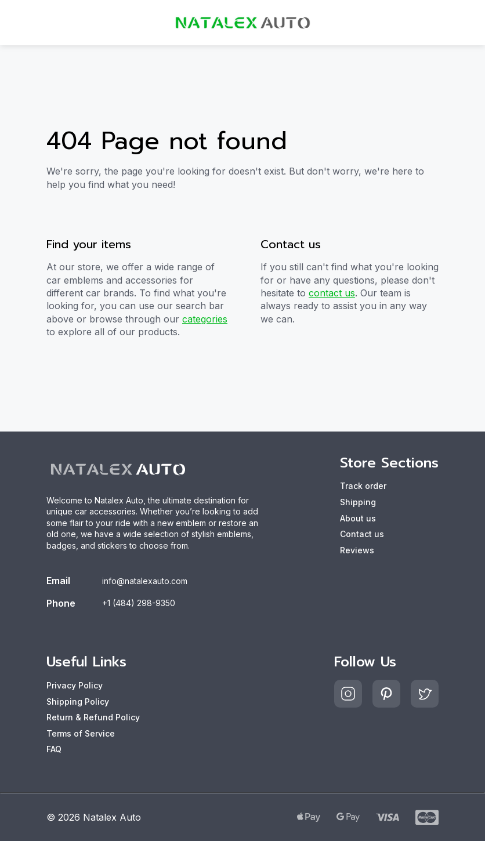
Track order (363, 486)
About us (358, 518)
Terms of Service (80, 733)
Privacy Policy (74, 685)
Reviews (357, 550)
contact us (332, 293)
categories (204, 319)
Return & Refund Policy (93, 717)
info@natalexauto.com (144, 581)
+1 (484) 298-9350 (138, 603)
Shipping (358, 502)
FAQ (53, 749)
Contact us (362, 534)
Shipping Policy (77, 701)
